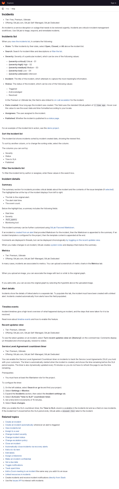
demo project (53, 128)
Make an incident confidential (18, 459)
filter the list (57, 51)
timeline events (24, 319)
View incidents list (13, 428)
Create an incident (13, 422)
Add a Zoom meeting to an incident (20, 471)
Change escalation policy (16, 440)
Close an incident (12, 443)
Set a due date (11, 462)
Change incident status (15, 437)
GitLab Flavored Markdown (62, 227)
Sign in (113, 3)
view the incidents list (21, 41)
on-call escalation (62, 100)
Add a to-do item (12, 449)
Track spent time (12, 468)
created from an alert (24, 232)
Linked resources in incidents (18, 474)
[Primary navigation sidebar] (3, 9)
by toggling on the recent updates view (83, 240)
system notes (56, 245)
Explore (10, 3)
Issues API (17, 480)
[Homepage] (3, 3)
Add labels (10, 453)
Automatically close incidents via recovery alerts (26, 446)
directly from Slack (57, 477)
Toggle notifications (14, 465)
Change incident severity (16, 434)
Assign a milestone (13, 456)
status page (54, 118)
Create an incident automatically (19, 425)
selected (109, 189)
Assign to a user (12, 431)
